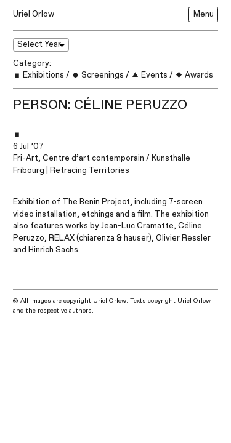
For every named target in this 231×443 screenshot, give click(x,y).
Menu (203, 14)
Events (149, 75)
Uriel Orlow (33, 14)
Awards (194, 75)
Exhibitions (38, 75)
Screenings (97, 75)
